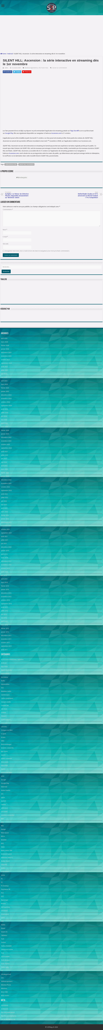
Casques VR (5, 705)
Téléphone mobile (7, 949)
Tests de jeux (5, 960)
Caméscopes (5, 695)
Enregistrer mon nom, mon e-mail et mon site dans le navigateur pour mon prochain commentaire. (37, 251)
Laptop (3, 804)
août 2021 (4, 536)
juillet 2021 (4, 540)
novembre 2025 (6, 356)
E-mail (5, 237)
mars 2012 (4, 625)
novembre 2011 (6, 639)
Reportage (4, 900)
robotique (4, 910)
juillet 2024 (4, 413)
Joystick (3, 801)
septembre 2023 (6, 448)
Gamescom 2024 (6, 772)
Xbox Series (5, 995)
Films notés (4, 762)
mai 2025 (4, 377)
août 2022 (4, 494)
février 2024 (5, 430)
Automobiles (5, 684)
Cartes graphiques (7, 698)
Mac (2, 818)
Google (3, 780)
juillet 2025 (4, 370)
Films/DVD (4, 765)
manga (3, 829)
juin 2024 (4, 416)
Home (3, 54)
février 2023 (5, 473)
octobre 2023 (5, 444)
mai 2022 (4, 504)
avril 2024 (4, 423)
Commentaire (8, 209)
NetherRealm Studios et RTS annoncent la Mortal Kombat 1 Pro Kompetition (86, 194)
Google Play (9, 133)
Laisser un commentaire (59, 68)
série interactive (11, 164)
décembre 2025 (6, 352)
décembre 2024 (6, 395)
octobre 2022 (5, 487)
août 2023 (4, 451)
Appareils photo (6, 670)
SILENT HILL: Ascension (27, 164)
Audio (3, 681)
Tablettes (4, 935)
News (3, 847)
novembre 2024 (6, 398)
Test (2, 953)
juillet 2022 (4, 497)
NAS (2, 843)
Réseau (3, 903)
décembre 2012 (6, 593)
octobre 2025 (5, 359)
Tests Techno (5, 964)
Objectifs (4, 864)
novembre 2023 (6, 441)
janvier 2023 (5, 476)
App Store (4, 666)
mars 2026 (4, 342)
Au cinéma (4, 677)
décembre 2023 (6, 437)
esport (3, 755)
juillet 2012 (4, 611)
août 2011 (4, 649)
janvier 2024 (5, 434)
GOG (2, 776)
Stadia (3, 925)
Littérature (4, 808)
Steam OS (4, 932)
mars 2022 (4, 512)
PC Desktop (5, 886)
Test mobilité (5, 956)
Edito (2, 741)
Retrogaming (5, 907)
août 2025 (4, 367)
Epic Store (4, 751)
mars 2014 (4, 558)
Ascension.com (56, 133)
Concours (4, 723)
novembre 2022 (6, 483)
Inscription (4, 1005)
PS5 (2, 896)
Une (2, 978)
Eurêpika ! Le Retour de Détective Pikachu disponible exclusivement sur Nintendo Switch (17, 194)
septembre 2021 (6, 533)
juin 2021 (4, 543)
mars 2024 (4, 427)
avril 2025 (4, 381)
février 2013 (5, 586)
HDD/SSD (4, 787)
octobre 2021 (5, 529)
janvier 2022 (5, 519)
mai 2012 (4, 618)
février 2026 (5, 345)
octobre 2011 (5, 642)
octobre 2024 (5, 402)
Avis (2, 688)
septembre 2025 (6, 363)
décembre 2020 (6, 547)
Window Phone (6, 985)
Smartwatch (5, 914)
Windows (4, 988)
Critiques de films (7, 730)
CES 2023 (4, 709)
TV (2, 971)
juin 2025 (4, 374)
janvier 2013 (5, 589)
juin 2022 (4, 501)
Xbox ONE (4, 992)
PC (2, 879)
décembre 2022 (6, 480)
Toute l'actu (44, 68)
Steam (3, 928)
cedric (6, 68)
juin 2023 (4, 458)
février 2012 (5, 628)
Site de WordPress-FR (8, 1019)
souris (3, 918)
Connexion (4, 1009)
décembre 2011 (6, 635)
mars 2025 (4, 384)
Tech (2, 939)
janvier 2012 (5, 632)
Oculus (3, 868)
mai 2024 (4, 420)
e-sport (3, 734)
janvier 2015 (5, 550)
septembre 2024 (6, 405)
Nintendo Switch (6, 854)
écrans (3, 737)
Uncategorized (6, 974)
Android (10, 54)
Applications (34, 68)
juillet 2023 (4, 455)
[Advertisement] (51, 34)
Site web (5, 244)
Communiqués (6, 719)
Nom (5, 229)
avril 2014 (4, 554)
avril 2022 (4, 508)
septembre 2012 (6, 604)
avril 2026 (4, 338)
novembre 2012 (6, 596)
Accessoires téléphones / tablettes (12, 659)
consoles (4, 727)
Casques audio (6, 702)
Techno (3, 942)
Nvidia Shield (5, 861)
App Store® (75, 131)
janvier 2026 (5, 349)
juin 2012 (4, 614)
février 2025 (5, 388)
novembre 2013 (6, 565)
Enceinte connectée (7, 748)
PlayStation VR (5, 889)
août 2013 (4, 572)
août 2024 (4, 409)
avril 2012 (4, 621)
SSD (2, 921)
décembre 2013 (6, 561)
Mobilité (3, 840)
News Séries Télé (6, 850)
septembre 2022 (6, 490)
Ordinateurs (5, 872)
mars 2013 (4, 582)
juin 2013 (4, 575)
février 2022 (5, 515)
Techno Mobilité (6, 946)
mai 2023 (4, 462)
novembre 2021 (6, 526)
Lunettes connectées (7, 815)
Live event (4, 811)
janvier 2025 (5, 391)
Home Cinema (5, 790)
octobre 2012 (5, 600)
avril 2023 (4, 466)
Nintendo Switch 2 (7, 857)
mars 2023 (4, 469)
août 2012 (4, 607)
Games (3, 769)
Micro (3, 836)
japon (3, 797)
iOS (40, 68)
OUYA (3, 875)
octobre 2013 (5, 568)
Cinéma (3, 712)
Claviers (3, 716)
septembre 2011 (6, 646)
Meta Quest (5, 833)
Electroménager (6, 744)
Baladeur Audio (6, 691)
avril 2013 (4, 579)
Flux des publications (8, 1012)
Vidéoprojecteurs (6, 981)
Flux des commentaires (8, 1016)
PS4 (2, 893)
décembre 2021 (6, 522)
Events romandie (6, 758)
